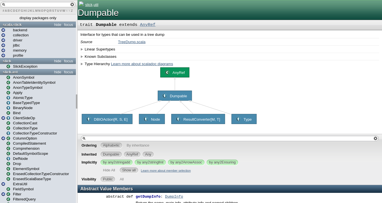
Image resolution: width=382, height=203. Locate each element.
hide (57, 25)
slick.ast (10, 72)
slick (7, 61)
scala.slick (12, 25)
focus (68, 25)
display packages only (37, 18)
